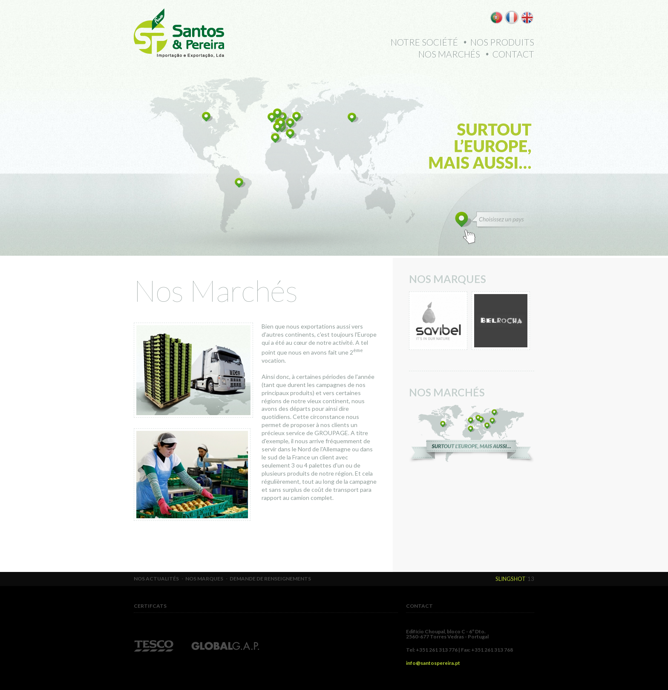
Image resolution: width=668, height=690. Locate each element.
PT (496, 17)
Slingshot (510, 578)
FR (512, 17)
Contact (513, 54)
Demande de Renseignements (270, 578)
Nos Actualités (156, 578)
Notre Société (424, 42)
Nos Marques (204, 578)
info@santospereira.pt (433, 663)
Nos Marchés (449, 54)
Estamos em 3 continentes (471, 434)
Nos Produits (502, 42)
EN (527, 17)
